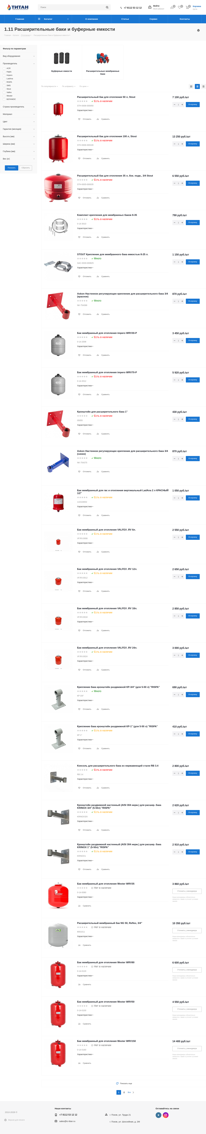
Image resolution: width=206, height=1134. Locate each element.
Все (129, 1092)
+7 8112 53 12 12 (133, 8)
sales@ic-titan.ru (67, 1121)
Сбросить (26, 168)
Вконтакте (158, 1115)
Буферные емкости (61, 71)
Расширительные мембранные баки (102, 72)
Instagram (166, 1115)
